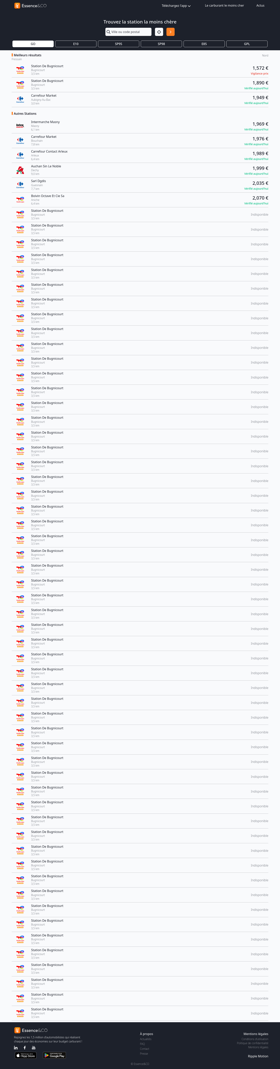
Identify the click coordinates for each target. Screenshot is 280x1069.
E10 (75, 44)
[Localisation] (159, 32)
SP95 (118, 44)
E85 (204, 44)
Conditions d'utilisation (255, 1039)
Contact (144, 1049)
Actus (260, 5)
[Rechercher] (170, 32)
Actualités (145, 1039)
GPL (247, 44)
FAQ (142, 1044)
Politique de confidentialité (252, 1043)
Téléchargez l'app (177, 5)
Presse (144, 1053)
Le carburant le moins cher (224, 5)
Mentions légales (258, 1047)
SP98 (161, 44)
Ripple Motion (258, 1056)
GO (33, 44)
